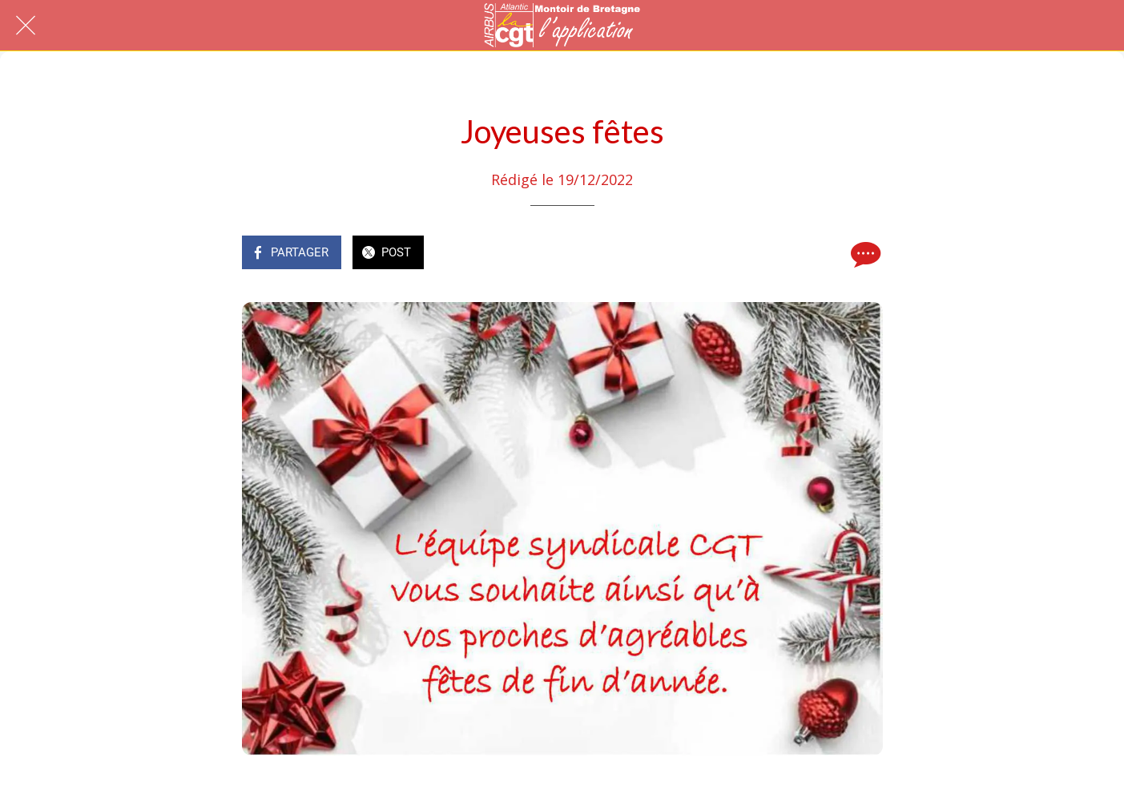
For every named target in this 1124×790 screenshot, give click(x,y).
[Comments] (863, 254)
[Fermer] (25, 25)
